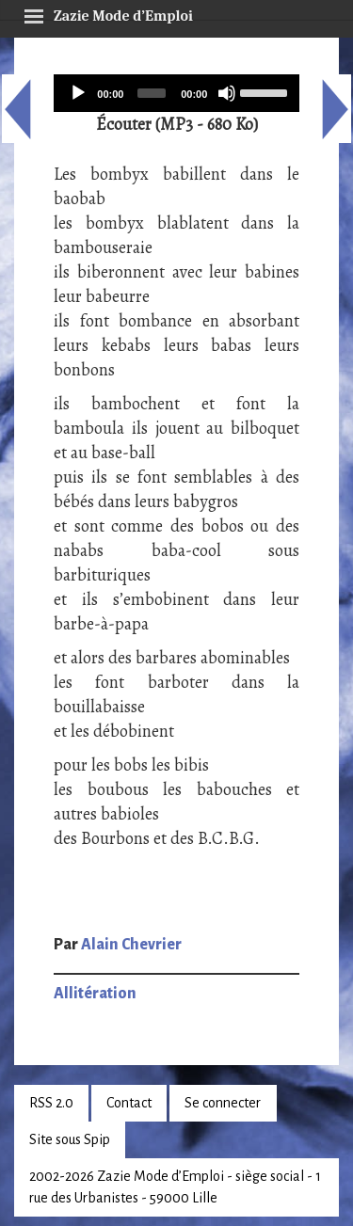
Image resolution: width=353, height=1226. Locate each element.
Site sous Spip (69, 1139)
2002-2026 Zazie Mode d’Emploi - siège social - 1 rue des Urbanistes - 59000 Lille (175, 1187)
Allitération (95, 993)
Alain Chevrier (131, 944)
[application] (176, 93)
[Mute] (226, 93)
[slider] (151, 93)
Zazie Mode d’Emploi (108, 13)
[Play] (78, 93)
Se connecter (223, 1102)
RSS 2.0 (51, 1102)
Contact (129, 1102)
